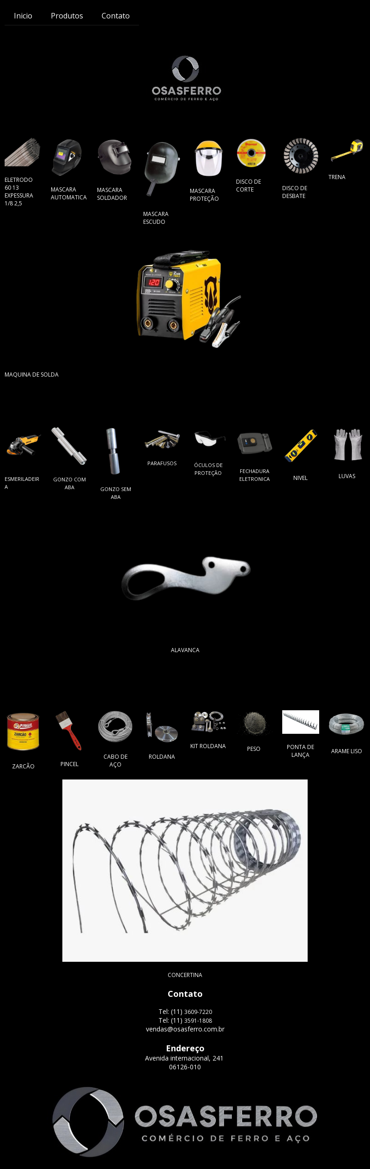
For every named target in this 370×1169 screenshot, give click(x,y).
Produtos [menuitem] (67, 16)
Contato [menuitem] (116, 16)
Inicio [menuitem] (23, 16)
